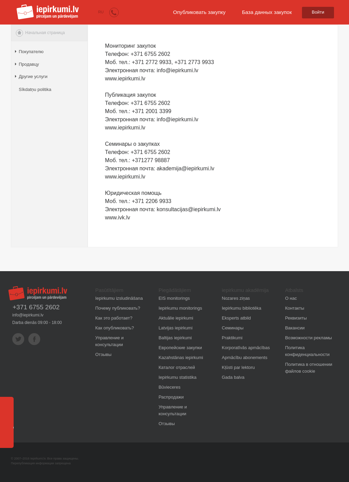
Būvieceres (169, 387)
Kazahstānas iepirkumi (180, 357)
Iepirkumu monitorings (180, 308)
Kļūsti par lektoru (238, 367)
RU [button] (101, 12)
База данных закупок (267, 12)
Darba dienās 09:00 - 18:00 (37, 322)
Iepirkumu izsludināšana (119, 298)
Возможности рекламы (308, 337)
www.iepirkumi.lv (125, 127)
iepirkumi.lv (47, 11)
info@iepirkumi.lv (28, 315)
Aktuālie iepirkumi (175, 318)
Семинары (233, 327)
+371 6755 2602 (36, 307)
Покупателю (31, 51)
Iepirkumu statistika (177, 377)
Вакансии (294, 327)
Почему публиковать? (117, 308)
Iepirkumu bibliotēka (241, 308)
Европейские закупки (180, 347)
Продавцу (29, 64)
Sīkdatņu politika (35, 89)
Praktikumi (232, 337)
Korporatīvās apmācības (246, 347)
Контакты (294, 308)
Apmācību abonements (245, 357)
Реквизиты (296, 318)
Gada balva (233, 377)
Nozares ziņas (236, 298)
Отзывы (103, 354)
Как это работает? (114, 318)
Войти (318, 12)
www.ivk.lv (117, 217)
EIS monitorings (174, 298)
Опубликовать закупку (199, 12)
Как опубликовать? (114, 327)
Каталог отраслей (176, 367)
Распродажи (171, 397)
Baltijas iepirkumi (175, 337)
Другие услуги (33, 76)
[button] (114, 12)
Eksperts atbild (236, 318)
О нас (291, 298)
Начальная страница (40, 33)
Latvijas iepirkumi (175, 327)
